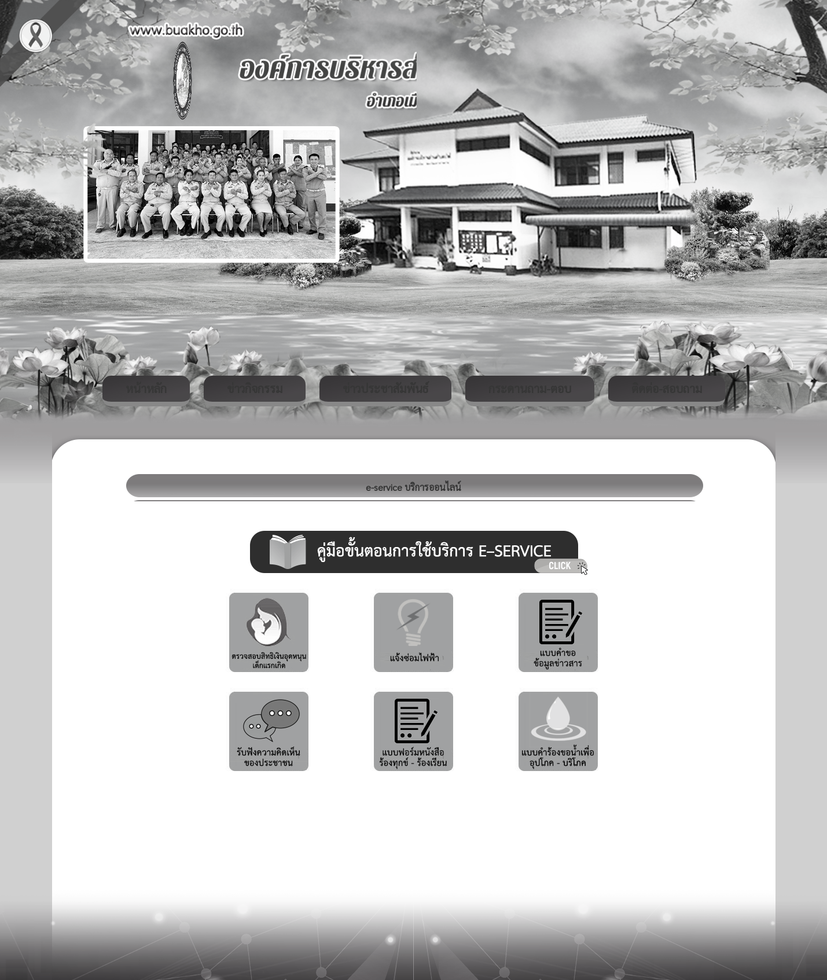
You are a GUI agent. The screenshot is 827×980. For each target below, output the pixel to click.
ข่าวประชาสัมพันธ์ (385, 388)
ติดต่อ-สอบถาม (666, 388)
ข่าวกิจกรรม (254, 388)
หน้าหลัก (146, 388)
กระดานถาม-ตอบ (529, 388)
